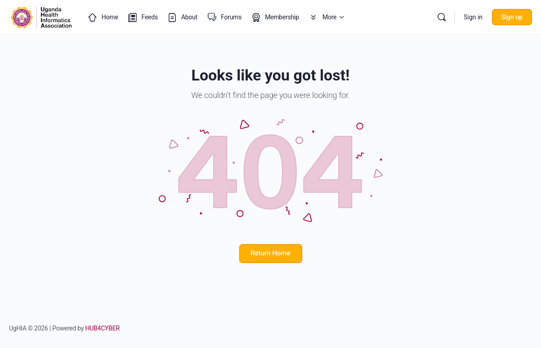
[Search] (442, 17)
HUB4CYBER (102, 328)
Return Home (270, 253)
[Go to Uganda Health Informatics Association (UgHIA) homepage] (41, 16)
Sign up (512, 17)
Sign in (473, 17)
